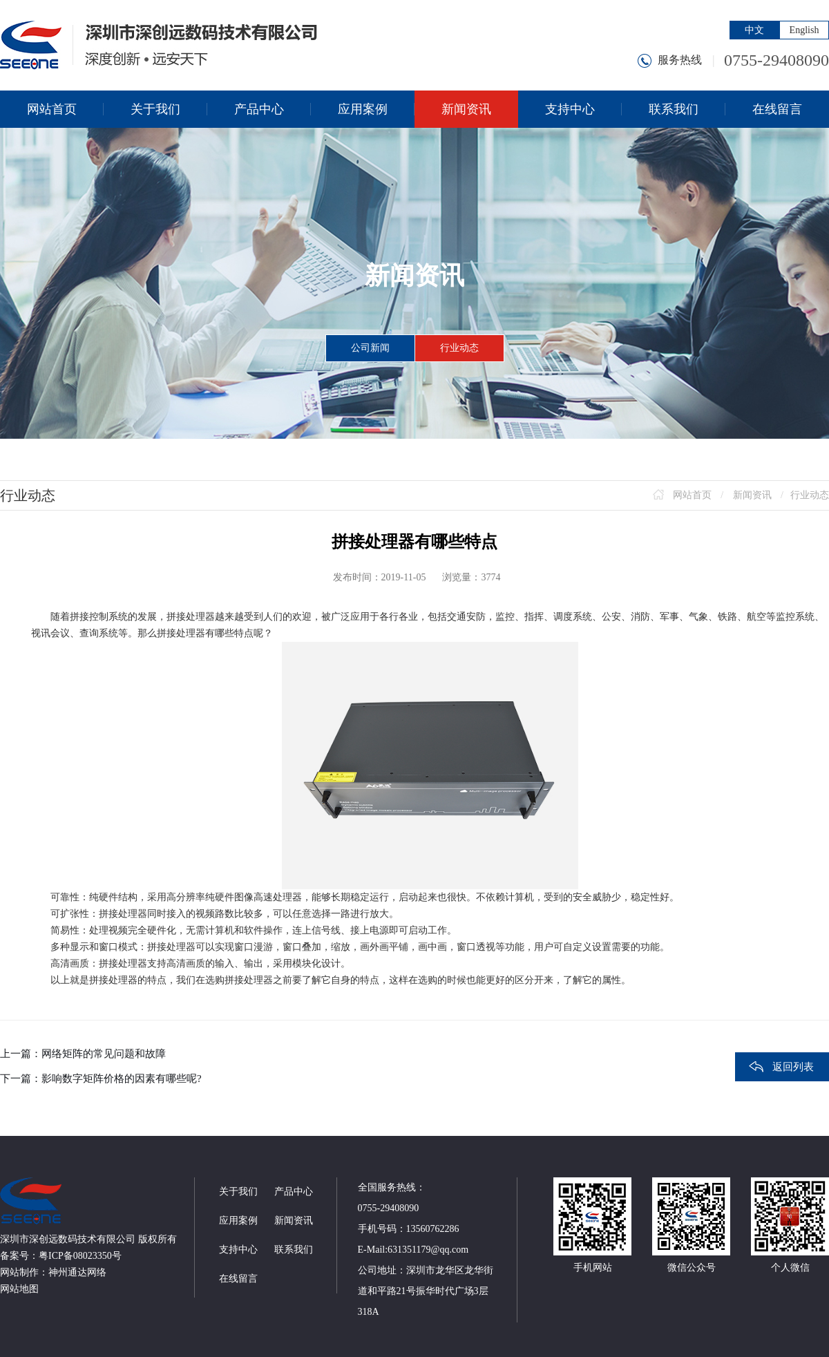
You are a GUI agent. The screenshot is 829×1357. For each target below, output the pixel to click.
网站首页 (692, 495)
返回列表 (793, 1066)
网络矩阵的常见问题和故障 (103, 1053)
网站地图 (19, 1289)
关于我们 (238, 1191)
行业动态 (459, 348)
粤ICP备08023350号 (80, 1256)
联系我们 (293, 1249)
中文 (754, 30)
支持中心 (238, 1249)
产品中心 (293, 1191)
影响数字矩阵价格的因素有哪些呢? (121, 1078)
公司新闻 (370, 348)
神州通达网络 (77, 1272)
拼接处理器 (190, 616)
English (804, 30)
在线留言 (238, 1278)
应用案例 (238, 1220)
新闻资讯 (752, 495)
